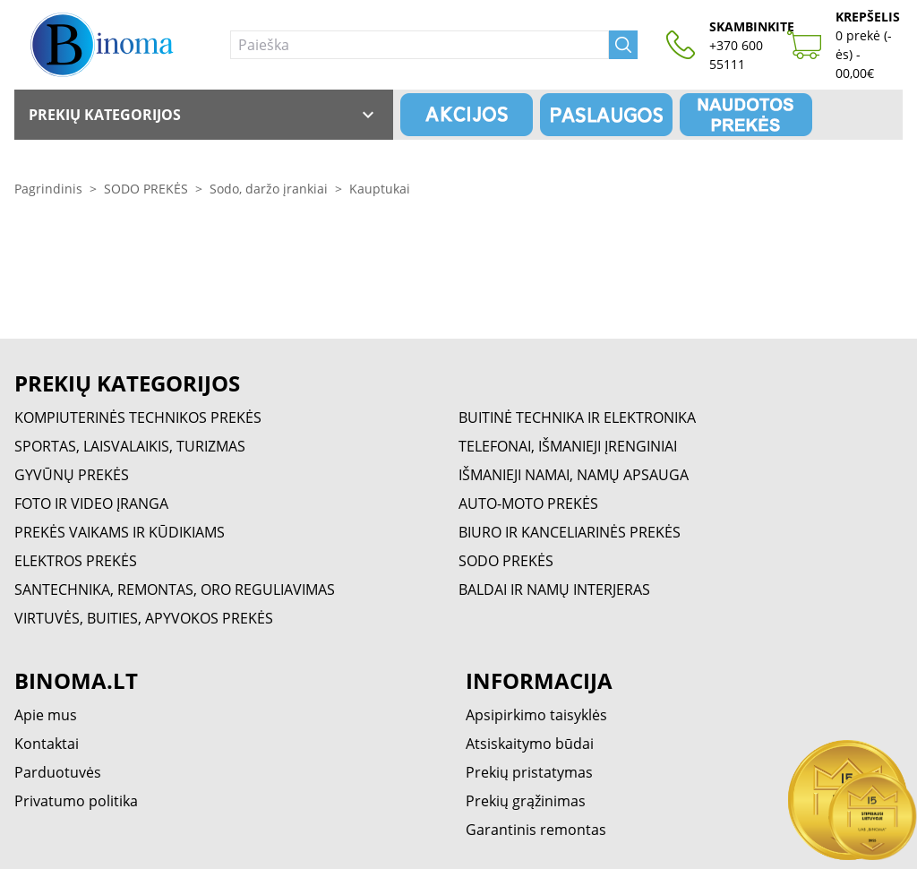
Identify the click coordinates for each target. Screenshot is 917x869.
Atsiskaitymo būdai (530, 743)
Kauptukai (379, 188)
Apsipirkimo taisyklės (536, 715)
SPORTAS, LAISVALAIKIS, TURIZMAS (129, 446)
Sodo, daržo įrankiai (269, 188)
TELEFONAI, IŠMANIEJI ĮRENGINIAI (567, 446)
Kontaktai (46, 743)
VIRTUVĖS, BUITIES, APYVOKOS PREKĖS (143, 618)
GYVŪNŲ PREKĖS (71, 475)
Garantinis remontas (536, 829)
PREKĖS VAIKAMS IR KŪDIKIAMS (119, 532)
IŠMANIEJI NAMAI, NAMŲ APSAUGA (573, 475)
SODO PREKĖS (146, 188)
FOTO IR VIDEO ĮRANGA (91, 503)
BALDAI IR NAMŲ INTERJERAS (554, 589)
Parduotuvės (57, 772)
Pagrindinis (48, 188)
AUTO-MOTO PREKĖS (528, 503)
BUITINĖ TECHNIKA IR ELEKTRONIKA (577, 417)
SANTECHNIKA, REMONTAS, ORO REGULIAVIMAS (174, 589)
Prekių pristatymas (529, 772)
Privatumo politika (76, 801)
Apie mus (45, 715)
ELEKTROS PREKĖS (75, 561)
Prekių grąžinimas (526, 801)
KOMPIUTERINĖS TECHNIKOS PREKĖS (137, 417)
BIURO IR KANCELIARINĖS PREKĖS (569, 532)
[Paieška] (419, 44)
